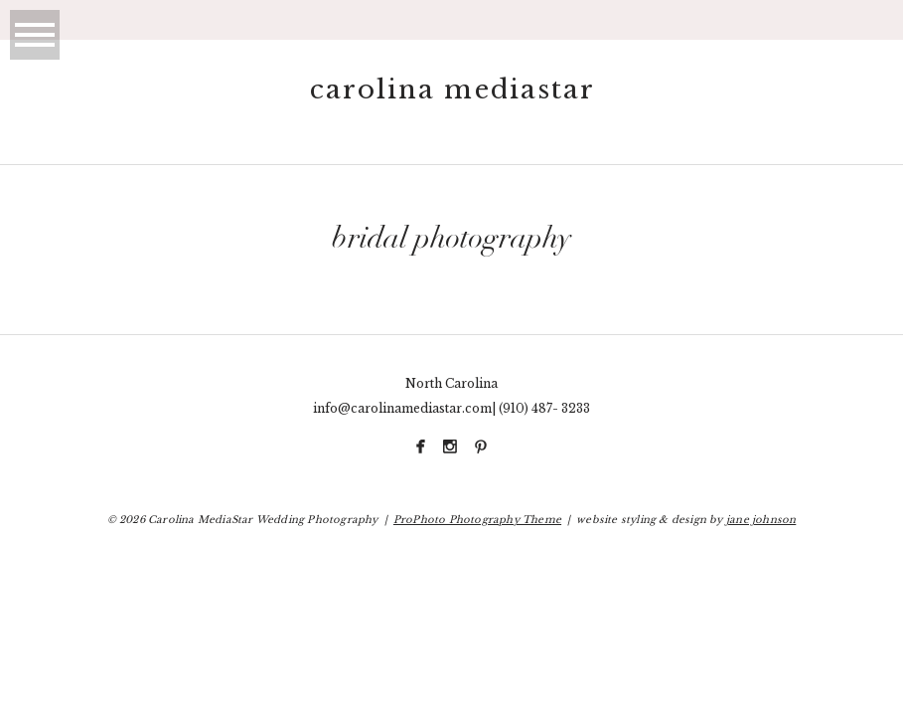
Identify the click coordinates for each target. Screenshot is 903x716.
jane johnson (761, 519)
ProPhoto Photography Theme (477, 519)
